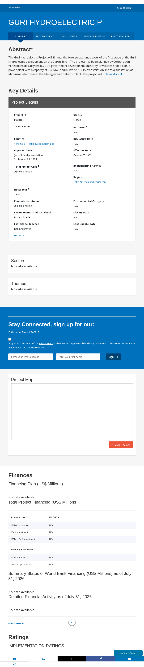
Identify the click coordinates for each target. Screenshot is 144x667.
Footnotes (14, 623)
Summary (20, 36)
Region (77, 177)
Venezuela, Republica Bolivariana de (34, 143)
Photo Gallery (121, 36)
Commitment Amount (27, 201)
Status (77, 115)
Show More (113, 74)
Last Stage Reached (26, 224)
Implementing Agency (87, 165)
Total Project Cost (26, 166)
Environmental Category (88, 201)
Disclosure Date (83, 139)
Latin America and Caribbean (89, 182)
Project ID (20, 115)
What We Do (15, 7)
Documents (69, 36)
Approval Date (23, 150)
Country (19, 139)
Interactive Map (120, 444)
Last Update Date (84, 224)
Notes (18, 235)
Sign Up (113, 356)
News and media (94, 36)
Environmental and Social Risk (33, 212)
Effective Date (82, 150)
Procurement (45, 36)
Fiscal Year (21, 189)
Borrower (80, 127)
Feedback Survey (128, 653)
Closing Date (81, 212)
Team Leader (22, 126)
